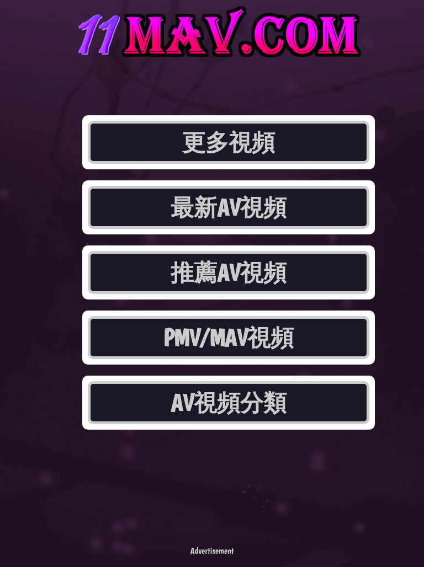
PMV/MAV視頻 (228, 337)
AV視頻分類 (229, 402)
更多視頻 (228, 142)
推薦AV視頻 (229, 272)
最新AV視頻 (229, 207)
